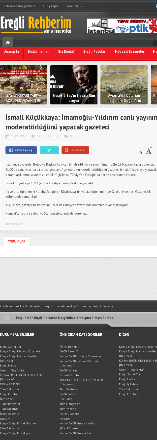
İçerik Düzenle (9, 414)
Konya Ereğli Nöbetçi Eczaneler (21, 351)
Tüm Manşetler (10, 404)
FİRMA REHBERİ (10, 384)
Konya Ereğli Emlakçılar (15, 433)
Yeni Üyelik (74, 6)
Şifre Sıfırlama (9, 428)
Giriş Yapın (51, 6)
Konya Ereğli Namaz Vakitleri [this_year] (19, 358)
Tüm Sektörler (9, 389)
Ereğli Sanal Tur (10, 346)
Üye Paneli (7, 399)
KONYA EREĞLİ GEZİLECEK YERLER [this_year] (21, 377)
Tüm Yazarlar (9, 409)
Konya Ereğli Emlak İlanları (18, 423)
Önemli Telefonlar (12, 370)
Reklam (5, 418)
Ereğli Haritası (9, 365)
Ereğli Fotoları (9, 394)
